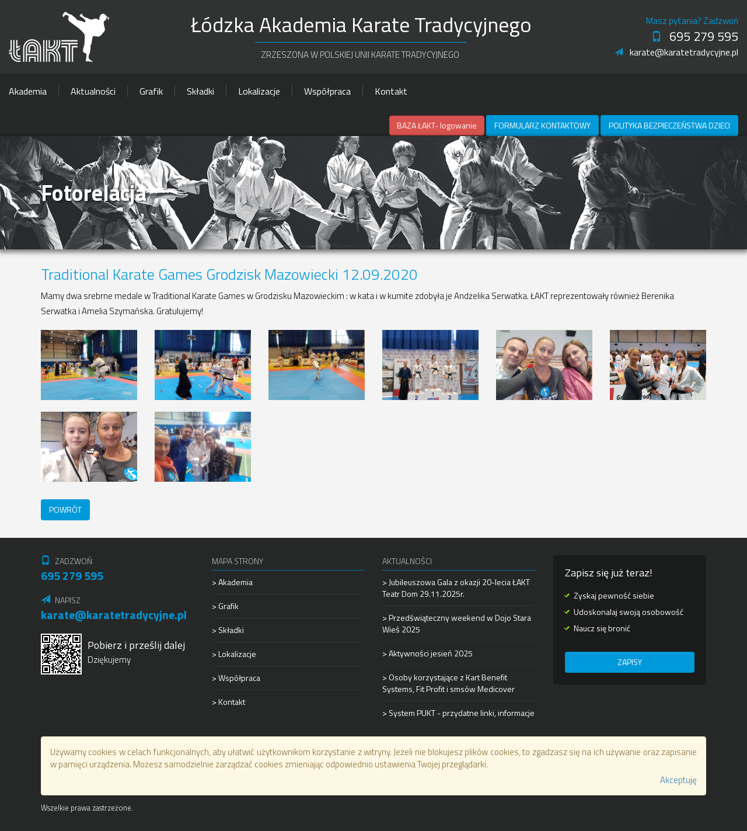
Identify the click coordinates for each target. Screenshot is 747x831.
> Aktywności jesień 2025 (427, 653)
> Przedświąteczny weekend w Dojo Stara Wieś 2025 (456, 623)
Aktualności (93, 91)
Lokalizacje (259, 91)
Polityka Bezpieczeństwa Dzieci (669, 125)
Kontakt (391, 91)
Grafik (151, 91)
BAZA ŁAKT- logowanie (437, 125)
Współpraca (327, 91)
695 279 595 (694, 36)
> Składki (228, 630)
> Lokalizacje (234, 654)
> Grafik (225, 606)
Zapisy (629, 662)
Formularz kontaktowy (542, 125)
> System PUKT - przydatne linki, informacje (458, 713)
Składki (200, 91)
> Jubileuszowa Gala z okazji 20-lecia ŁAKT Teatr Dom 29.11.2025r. (456, 588)
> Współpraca (236, 678)
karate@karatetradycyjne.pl (676, 52)
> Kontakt (228, 702)
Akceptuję (678, 780)
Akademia (28, 91)
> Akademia (232, 582)
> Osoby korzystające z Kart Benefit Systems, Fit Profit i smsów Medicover (448, 683)
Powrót (65, 509)
